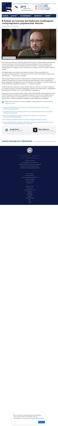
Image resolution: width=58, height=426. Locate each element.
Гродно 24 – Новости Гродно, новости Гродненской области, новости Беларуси (7, 7)
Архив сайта (30, 188)
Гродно (13, 15)
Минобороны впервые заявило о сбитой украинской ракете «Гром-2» (25, 119)
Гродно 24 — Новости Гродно (30, 150)
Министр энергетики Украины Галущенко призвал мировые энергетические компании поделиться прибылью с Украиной (28, 122)
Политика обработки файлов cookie (29, 166)
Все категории (30, 186)
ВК (29, 199)
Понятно (41, 422)
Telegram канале (10, 103)
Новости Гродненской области (30, 177)
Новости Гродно (30, 175)
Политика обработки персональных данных (30, 164)
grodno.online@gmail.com (33, 158)
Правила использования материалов (29, 167)
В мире (47, 15)
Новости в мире (30, 180)
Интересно (7, 17)
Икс (30, 201)
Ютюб (29, 202)
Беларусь (37, 15)
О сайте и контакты (30, 160)
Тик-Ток (30, 196)
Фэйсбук (29, 193)
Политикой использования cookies (33, 418)
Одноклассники (30, 197)
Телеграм (29, 191)
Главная (5, 15)
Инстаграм (30, 194)
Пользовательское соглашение (30, 162)
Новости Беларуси (30, 179)
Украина (16, 26)
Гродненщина (25, 15)
